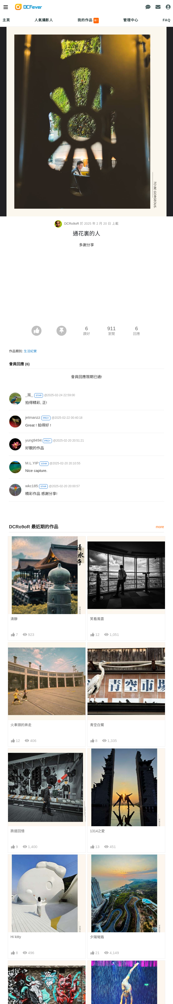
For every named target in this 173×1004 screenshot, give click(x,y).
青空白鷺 (97, 725)
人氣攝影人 (43, 20)
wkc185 (31, 486)
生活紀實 (30, 351)
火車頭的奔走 (21, 725)
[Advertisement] (86, 288)
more (160, 527)
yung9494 (33, 440)
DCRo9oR (67, 223)
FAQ (166, 20)
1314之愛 (97, 831)
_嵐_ (29, 395)
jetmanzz (32, 417)
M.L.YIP (31, 463)
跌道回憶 (17, 831)
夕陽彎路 (97, 937)
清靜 (14, 619)
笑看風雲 (97, 619)
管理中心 (130, 20)
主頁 (6, 20)
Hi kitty (15, 937)
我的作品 (88, 20)
